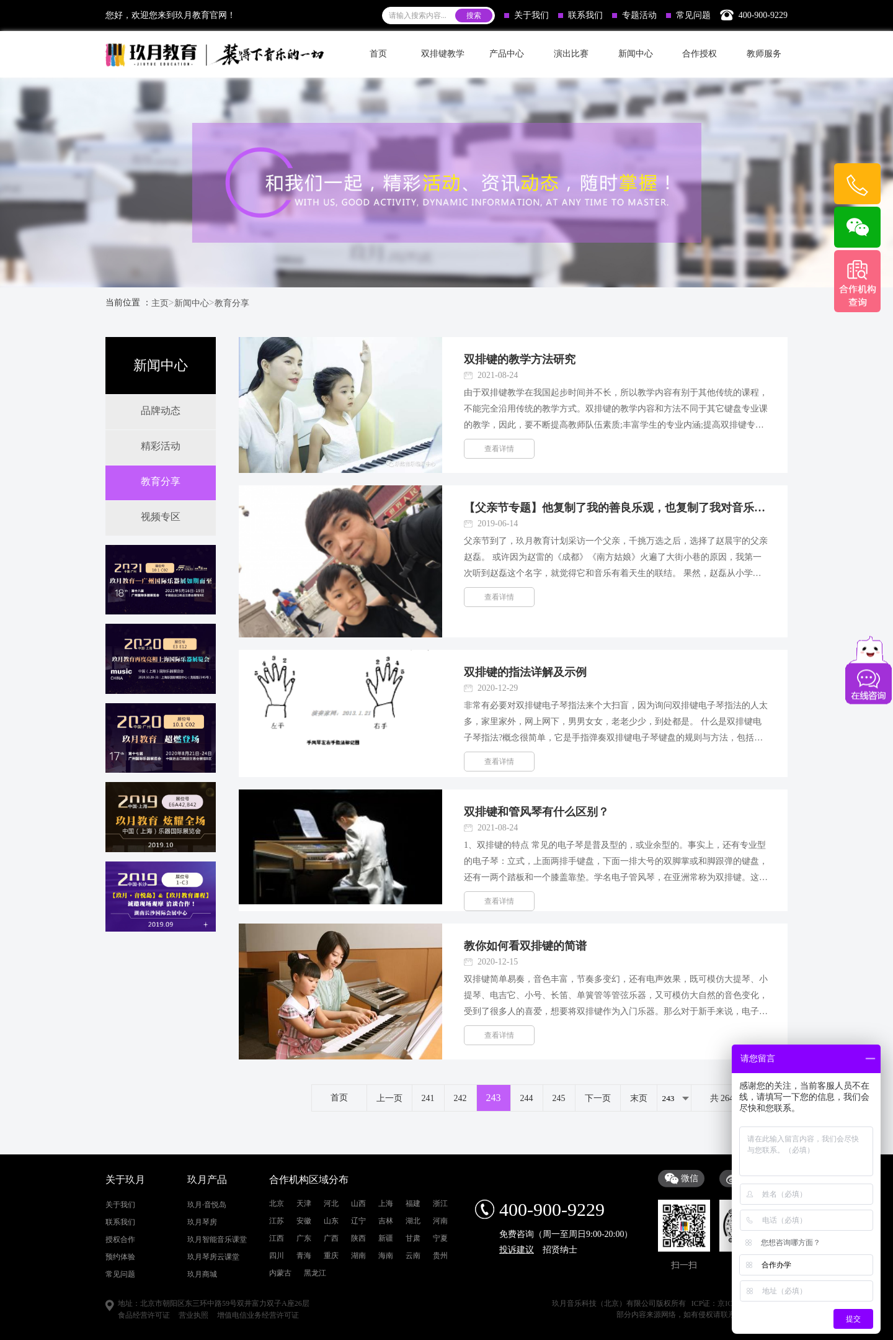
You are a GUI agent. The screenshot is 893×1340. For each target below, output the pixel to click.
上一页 (389, 1098)
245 (559, 1098)
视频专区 (160, 516)
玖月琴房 (202, 1330)
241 (428, 1098)
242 (460, 1098)
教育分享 (232, 303)
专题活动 (634, 15)
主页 (160, 303)
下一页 (598, 1098)
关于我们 (526, 15)
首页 (378, 53)
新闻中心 (191, 303)
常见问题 (688, 15)
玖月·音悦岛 (206, 1312)
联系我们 (580, 15)
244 (526, 1098)
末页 (638, 1098)
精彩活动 (160, 446)
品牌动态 (160, 410)
